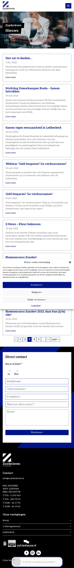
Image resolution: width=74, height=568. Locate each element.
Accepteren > (37, 285)
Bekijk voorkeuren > (37, 299)
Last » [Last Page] (55, 339)
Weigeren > (37, 292)
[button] (70, 262)
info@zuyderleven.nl (13, 478)
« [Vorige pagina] (15, 339)
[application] (37, 556)
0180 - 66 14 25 (12, 506)
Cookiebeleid (35, 306)
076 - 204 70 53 (12, 499)
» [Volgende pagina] (48, 339)
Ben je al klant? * (14, 364)
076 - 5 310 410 (13, 495)
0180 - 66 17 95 (12, 503)
